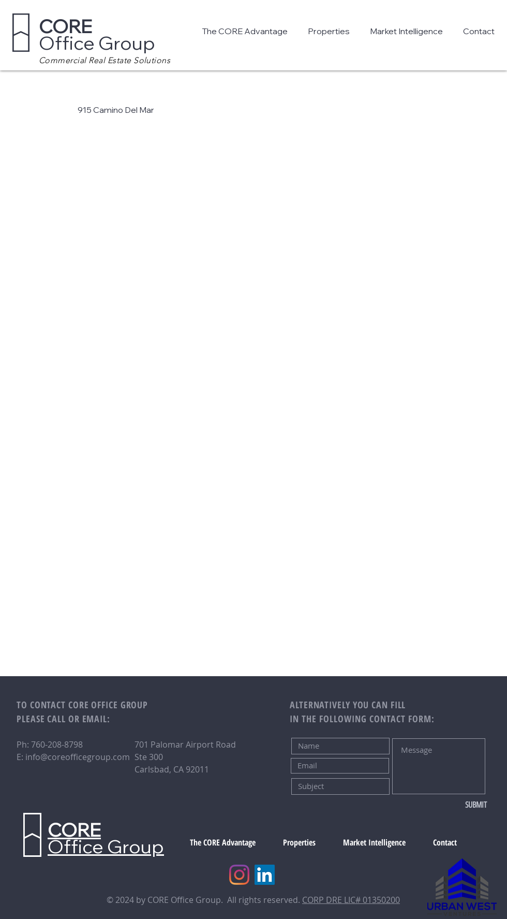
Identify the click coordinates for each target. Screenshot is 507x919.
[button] (247, 31)
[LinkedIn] (265, 875)
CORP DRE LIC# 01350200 (351, 900)
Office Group (97, 34)
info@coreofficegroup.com (77, 757)
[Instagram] (239, 875)
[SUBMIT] (452, 805)
